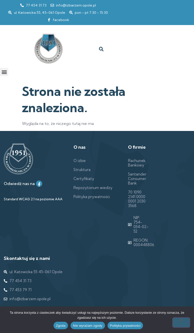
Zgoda (61, 325)
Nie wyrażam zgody (87, 325)
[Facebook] (39, 184)
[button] (101, 49)
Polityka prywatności (125, 325)
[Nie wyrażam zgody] (181, 322)
